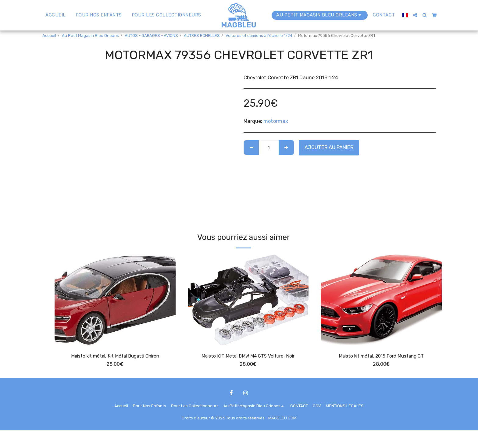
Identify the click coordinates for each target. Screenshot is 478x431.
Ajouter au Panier (329, 147)
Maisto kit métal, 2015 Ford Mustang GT (381, 356)
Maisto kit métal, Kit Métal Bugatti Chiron (115, 356)
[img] (115, 300)
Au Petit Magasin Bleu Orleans (90, 35)
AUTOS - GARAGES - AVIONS (151, 35)
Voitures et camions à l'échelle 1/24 (259, 35)
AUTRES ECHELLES (202, 35)
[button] (412, 15)
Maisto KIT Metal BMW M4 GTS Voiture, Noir (248, 356)
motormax (275, 121)
